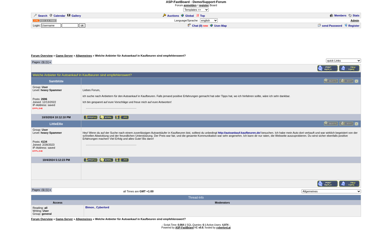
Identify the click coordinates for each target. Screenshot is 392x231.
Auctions (171, 15)
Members (338, 15)
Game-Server (64, 55)
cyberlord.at (223, 227)
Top (200, 15)
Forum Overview (41, 55)
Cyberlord (102, 207)
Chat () (195, 25)
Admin (354, 20)
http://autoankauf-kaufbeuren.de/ (239, 132)
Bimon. (89, 207)
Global (187, 15)
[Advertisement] (196, 40)
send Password (330, 25)
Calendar (57, 15)
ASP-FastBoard (184, 227)
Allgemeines (84, 55)
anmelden (190, 5)
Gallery (74, 15)
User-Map (218, 25)
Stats (354, 15)
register (204, 5)
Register (352, 25)
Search (40, 15)
